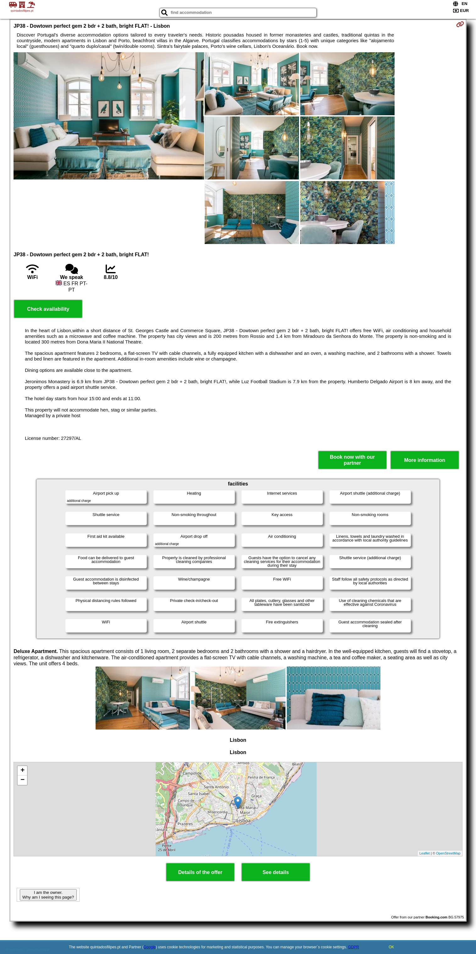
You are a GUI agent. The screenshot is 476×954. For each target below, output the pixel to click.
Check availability (48, 309)
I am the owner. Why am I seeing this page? (48, 895)
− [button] (22, 780)
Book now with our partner (352, 460)
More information (424, 460)
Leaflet (424, 853)
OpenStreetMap (448, 853)
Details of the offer (200, 872)
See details (276, 872)
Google (150, 947)
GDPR (353, 947)
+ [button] (22, 770)
